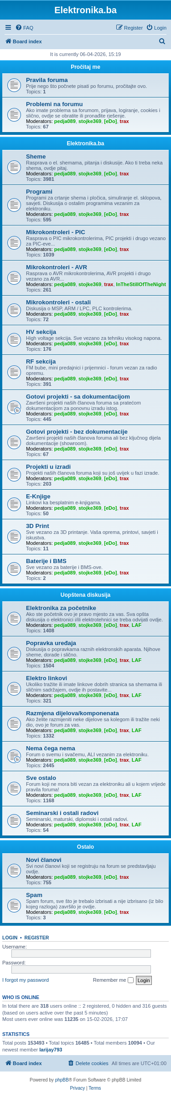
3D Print (37, 526)
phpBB (62, 1079)
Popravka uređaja (51, 643)
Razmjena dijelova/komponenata (72, 713)
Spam (34, 895)
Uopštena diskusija (85, 595)
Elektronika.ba (85, 143)
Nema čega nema (50, 748)
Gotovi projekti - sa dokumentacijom (78, 396)
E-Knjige (38, 496)
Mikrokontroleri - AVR (56, 267)
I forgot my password (25, 980)
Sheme (36, 156)
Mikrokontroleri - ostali (58, 302)
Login (9, 937)
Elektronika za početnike (61, 608)
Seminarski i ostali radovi (62, 813)
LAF (136, 625)
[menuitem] (24, 27)
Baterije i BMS (46, 561)
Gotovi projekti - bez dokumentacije (77, 431)
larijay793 (50, 1049)
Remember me (113, 980)
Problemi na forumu (54, 104)
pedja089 (65, 121)
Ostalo (85, 847)
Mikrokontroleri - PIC (55, 232)
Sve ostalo (41, 777)
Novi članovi (44, 859)
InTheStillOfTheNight (141, 284)
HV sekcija (41, 331)
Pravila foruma (47, 80)
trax (124, 121)
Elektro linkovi (46, 678)
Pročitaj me (85, 67)
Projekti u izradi (48, 466)
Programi (39, 191)
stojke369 (89, 121)
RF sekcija (41, 361)
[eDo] (110, 121)
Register (37, 937)
